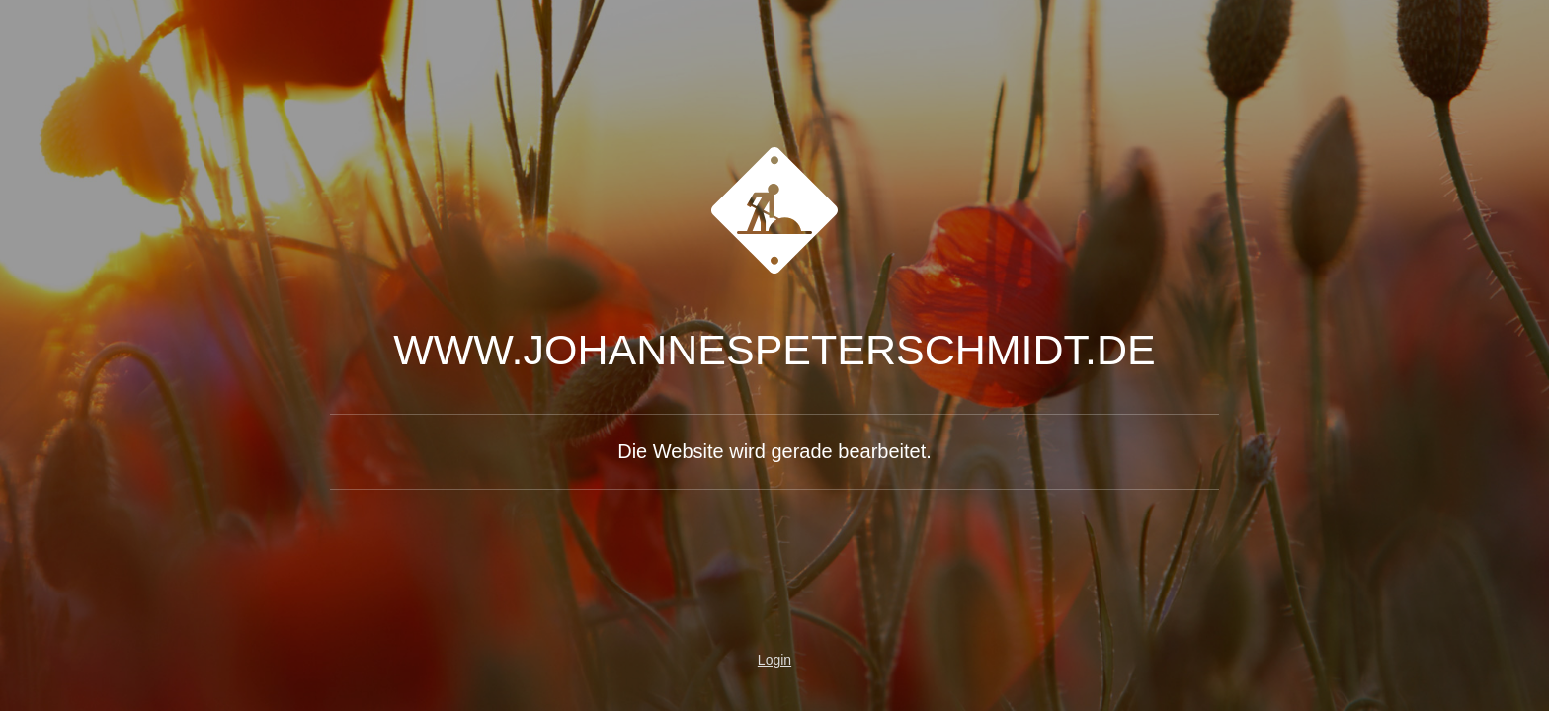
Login (774, 660)
